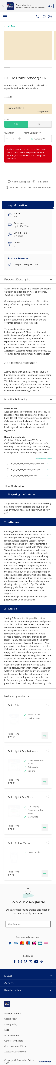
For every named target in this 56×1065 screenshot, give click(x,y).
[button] (50, 16)
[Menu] (5, 16)
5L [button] (39, 124)
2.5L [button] (16, 124)
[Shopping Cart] (44, 16)
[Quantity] (13, 138)
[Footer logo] (12, 1001)
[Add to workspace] (47, 714)
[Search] (38, 16)
